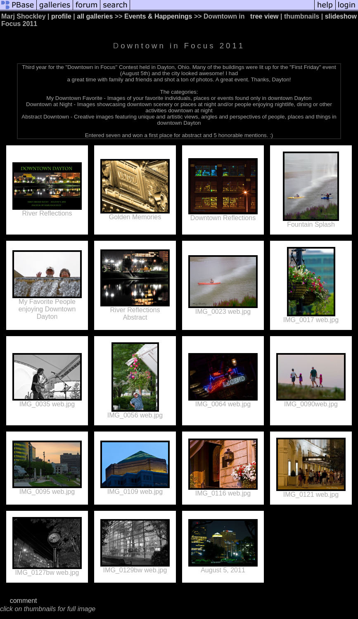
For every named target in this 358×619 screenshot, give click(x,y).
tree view (264, 16)
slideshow (341, 16)
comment (23, 600)
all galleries (95, 16)
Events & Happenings (158, 16)
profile (61, 16)
